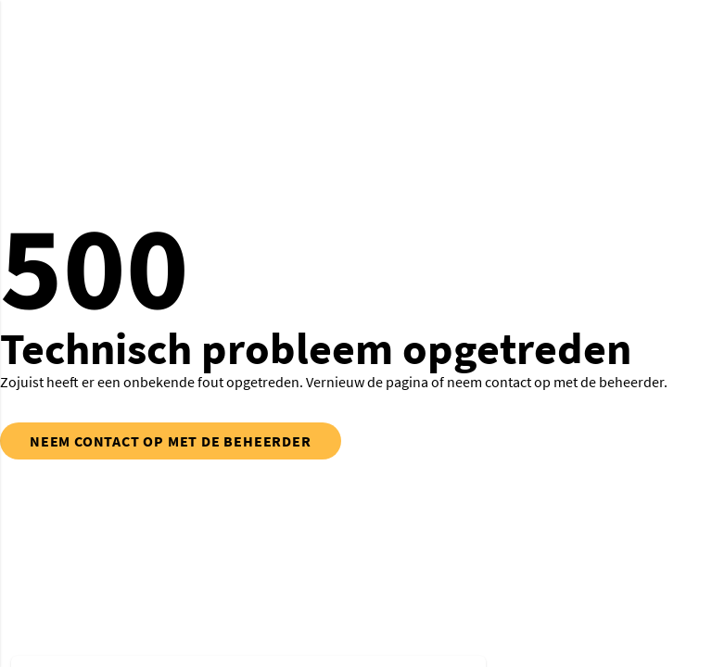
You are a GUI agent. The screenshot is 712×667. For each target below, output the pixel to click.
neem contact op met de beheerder (171, 441)
